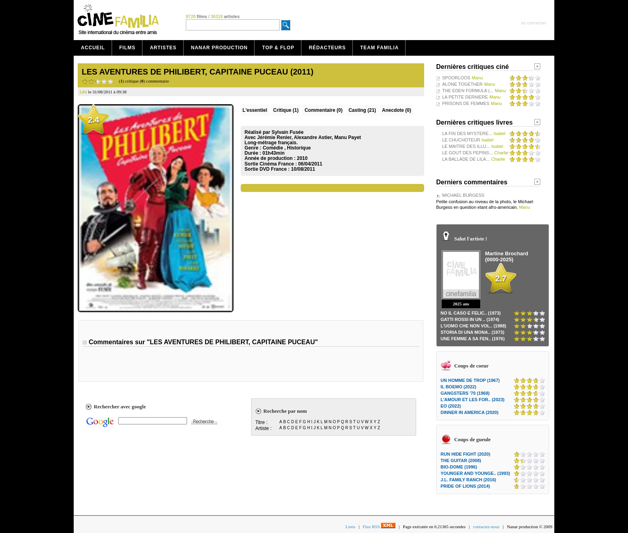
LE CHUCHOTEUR (461, 139)
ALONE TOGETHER (462, 84)
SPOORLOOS (456, 77)
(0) (323, 110)
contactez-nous (486, 526)
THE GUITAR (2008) (461, 460)
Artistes (163, 47)
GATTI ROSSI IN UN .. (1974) (470, 319)
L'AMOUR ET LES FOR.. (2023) (473, 399)
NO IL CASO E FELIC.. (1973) (471, 313)
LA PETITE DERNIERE (465, 97)
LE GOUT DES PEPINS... (467, 152)
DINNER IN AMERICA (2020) (470, 412)
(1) (285, 110)
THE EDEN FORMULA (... (467, 90)
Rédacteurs (327, 47)
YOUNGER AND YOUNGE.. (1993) (475, 473)
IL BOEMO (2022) (458, 386)
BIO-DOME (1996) (459, 466)
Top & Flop (278, 47)
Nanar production (219, 47)
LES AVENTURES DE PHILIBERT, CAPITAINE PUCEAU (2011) (198, 71)
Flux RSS (379, 526)
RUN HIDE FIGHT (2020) (465, 454)
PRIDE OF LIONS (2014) (465, 486)
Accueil (93, 47)
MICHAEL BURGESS (463, 195)
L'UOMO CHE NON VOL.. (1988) (473, 325)
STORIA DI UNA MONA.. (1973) (472, 332)
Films (127, 47)
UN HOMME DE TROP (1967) (470, 380)
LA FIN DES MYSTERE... (467, 133)
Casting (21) (362, 110)
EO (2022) (451, 406)
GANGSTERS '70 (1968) (465, 393)
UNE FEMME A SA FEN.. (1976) (473, 338)
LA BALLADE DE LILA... (466, 159)
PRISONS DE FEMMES (465, 103)
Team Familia (379, 47)
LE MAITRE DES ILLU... (466, 146)
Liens (350, 526)
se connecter (533, 22)
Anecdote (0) (396, 110)
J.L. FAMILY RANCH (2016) (468, 479)
